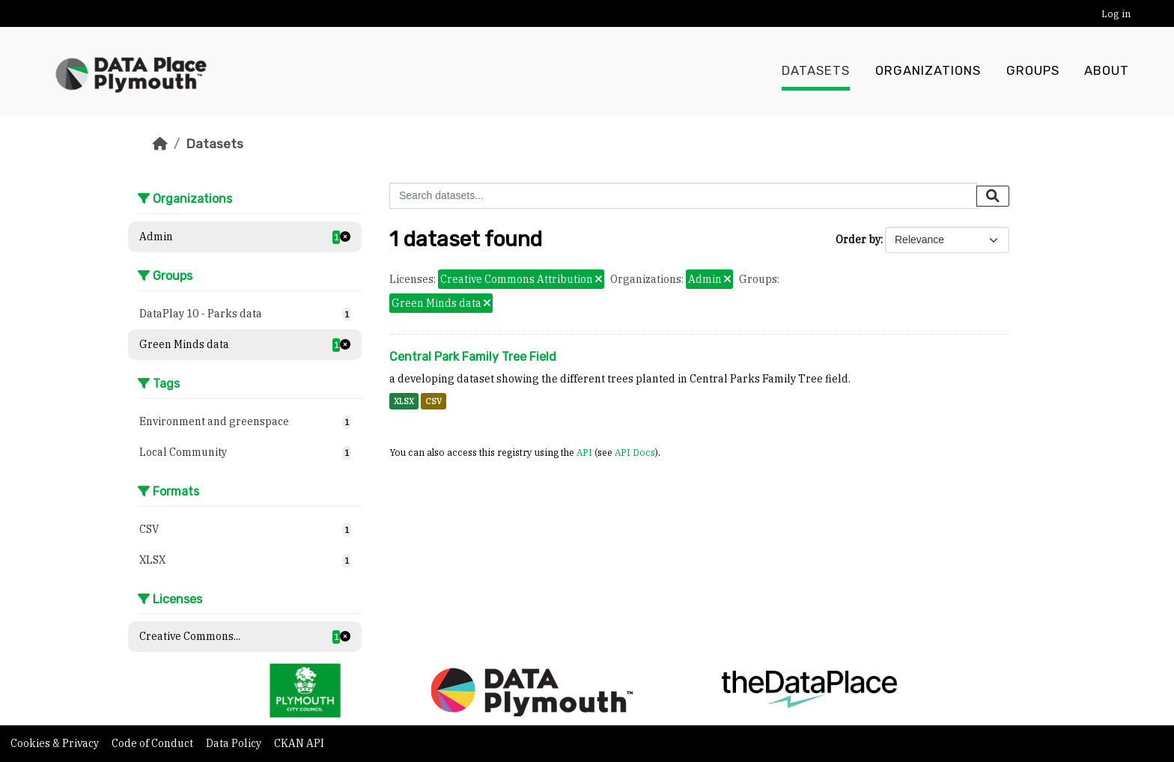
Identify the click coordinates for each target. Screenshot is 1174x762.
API (584, 452)
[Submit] (992, 196)
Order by (858, 239)
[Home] (160, 143)
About (1106, 71)
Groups (1032, 71)
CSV (433, 401)
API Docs (635, 452)
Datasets (816, 71)
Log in (1116, 13)
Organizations (928, 71)
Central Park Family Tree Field (472, 357)
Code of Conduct (153, 743)
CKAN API (299, 743)
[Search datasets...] (683, 196)
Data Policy (235, 743)
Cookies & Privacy (55, 743)
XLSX (404, 401)
